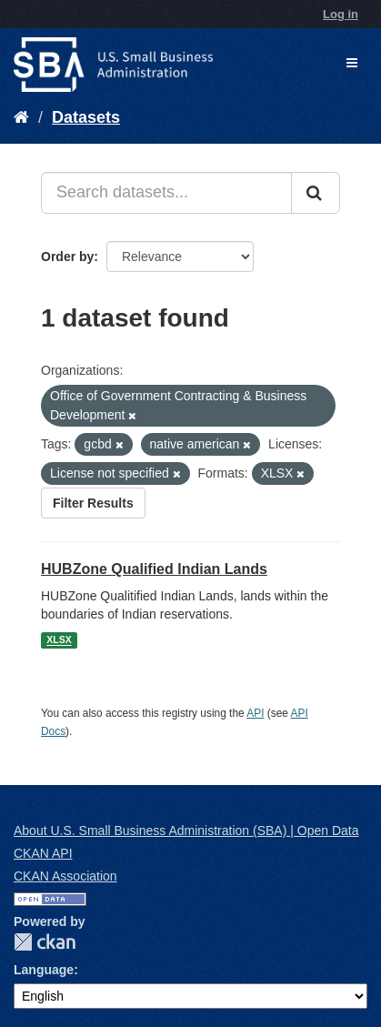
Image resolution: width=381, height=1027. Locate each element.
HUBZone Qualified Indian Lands (154, 569)
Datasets (86, 117)
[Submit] (315, 193)
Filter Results (93, 503)
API (255, 713)
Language (44, 969)
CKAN (44, 941)
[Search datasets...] (166, 193)
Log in (340, 14)
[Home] (21, 117)
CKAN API (43, 853)
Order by (67, 256)
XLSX (58, 640)
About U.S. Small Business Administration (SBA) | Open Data (186, 830)
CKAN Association (65, 876)
